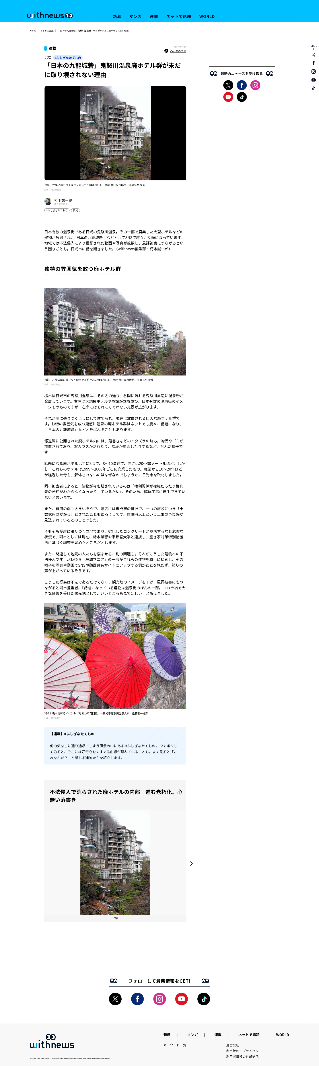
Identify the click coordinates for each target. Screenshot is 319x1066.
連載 (154, 16)
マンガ (135, 16)
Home (33, 30)
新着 (117, 16)
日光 (75, 210)
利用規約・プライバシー (244, 1050)
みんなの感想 (175, 51)
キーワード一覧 (174, 1045)
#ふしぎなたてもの (67, 57)
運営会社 (232, 1045)
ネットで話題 (178, 16)
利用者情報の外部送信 (242, 1056)
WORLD (207, 16)
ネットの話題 (47, 30)
